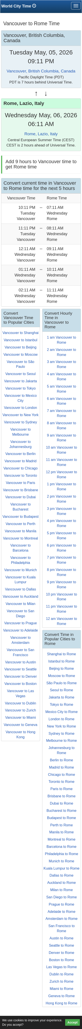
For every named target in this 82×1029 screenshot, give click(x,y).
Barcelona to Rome (62, 846)
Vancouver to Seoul (20, 374)
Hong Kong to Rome (61, 1003)
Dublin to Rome (61, 974)
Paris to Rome (62, 789)
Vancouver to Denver (20, 676)
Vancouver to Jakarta (20, 381)
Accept (72, 1022)
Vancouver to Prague (20, 623)
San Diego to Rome (61, 897)
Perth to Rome (61, 825)
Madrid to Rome (61, 767)
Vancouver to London (20, 408)
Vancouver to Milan (20, 604)
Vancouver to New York (20, 415)
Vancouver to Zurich (20, 710)
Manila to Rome (61, 832)
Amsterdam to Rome (61, 919)
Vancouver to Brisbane (20, 490)
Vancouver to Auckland (20, 596)
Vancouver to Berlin (20, 454)
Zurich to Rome (61, 981)
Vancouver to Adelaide (20, 630)
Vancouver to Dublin (20, 703)
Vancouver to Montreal (20, 538)
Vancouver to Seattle (20, 669)
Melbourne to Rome (61, 740)
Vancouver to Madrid (21, 461)
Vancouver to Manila (20, 531)
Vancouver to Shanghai (20, 333)
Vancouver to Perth (20, 524)
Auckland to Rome (61, 883)
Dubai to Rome (61, 803)
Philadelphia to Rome (61, 854)
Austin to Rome (61, 938)
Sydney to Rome (61, 733)
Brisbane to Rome (61, 796)
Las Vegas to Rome (61, 967)
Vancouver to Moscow (20, 354)
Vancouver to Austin (20, 662)
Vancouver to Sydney (20, 422)
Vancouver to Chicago (20, 468)
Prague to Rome (61, 904)
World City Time (19, 6)
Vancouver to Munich (20, 570)
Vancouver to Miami (20, 717)
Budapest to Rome (61, 818)
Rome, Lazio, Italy (41, 134)
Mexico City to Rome (61, 712)
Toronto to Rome (61, 781)
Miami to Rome (61, 989)
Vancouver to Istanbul (20, 340)
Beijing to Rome (61, 668)
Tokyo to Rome (61, 704)
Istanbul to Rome (61, 661)
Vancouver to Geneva (20, 725)
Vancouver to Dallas (20, 589)
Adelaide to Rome (61, 911)
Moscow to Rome (61, 676)
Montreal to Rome (61, 839)
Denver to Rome (61, 953)
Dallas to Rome (61, 875)
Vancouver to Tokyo (20, 388)
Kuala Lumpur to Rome (62, 868)
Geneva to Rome (61, 996)
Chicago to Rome (61, 774)
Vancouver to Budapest (20, 516)
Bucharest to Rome (62, 810)
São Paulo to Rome (61, 683)
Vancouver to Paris (20, 483)
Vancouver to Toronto (20, 475)
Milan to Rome (61, 890)
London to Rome (61, 719)
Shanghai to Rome (61, 654)
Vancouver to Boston (20, 684)
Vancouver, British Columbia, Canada (41, 71)
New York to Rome (61, 726)
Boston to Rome (61, 960)
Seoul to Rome (61, 690)
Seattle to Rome (61, 945)
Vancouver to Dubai (20, 497)
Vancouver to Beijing (21, 347)
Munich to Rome (61, 861)
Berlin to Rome (61, 760)
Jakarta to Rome (61, 697)
